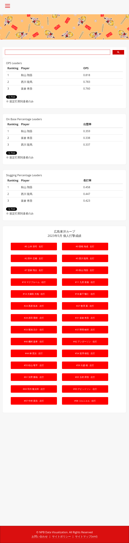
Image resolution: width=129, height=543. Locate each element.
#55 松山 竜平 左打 (34, 365)
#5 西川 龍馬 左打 (85, 258)
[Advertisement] (64, 445)
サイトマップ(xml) (86, 536)
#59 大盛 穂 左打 (85, 365)
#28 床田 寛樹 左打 (34, 317)
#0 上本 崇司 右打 (34, 246)
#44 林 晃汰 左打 (34, 353)
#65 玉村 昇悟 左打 (85, 377)
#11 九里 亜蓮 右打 (85, 282)
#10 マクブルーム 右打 (34, 282)
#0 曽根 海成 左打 (85, 246)
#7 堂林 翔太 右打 (34, 270)
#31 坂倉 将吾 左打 (85, 317)
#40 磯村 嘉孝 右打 (34, 341)
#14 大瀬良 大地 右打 (34, 293)
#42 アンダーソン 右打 (85, 341)
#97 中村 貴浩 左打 (34, 400)
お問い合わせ (40, 536)
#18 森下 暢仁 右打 (85, 293)
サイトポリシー (61, 536)
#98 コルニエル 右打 (85, 400)
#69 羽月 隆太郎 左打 (34, 389)
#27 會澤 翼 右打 (85, 305)
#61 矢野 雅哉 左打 (34, 377)
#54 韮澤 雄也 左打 (85, 353)
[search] (57, 52)
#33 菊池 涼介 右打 (34, 329)
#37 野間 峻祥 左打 (85, 329)
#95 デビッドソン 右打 (85, 389)
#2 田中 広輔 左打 (34, 258)
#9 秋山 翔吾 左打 (85, 270)
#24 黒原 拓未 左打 (34, 305)
